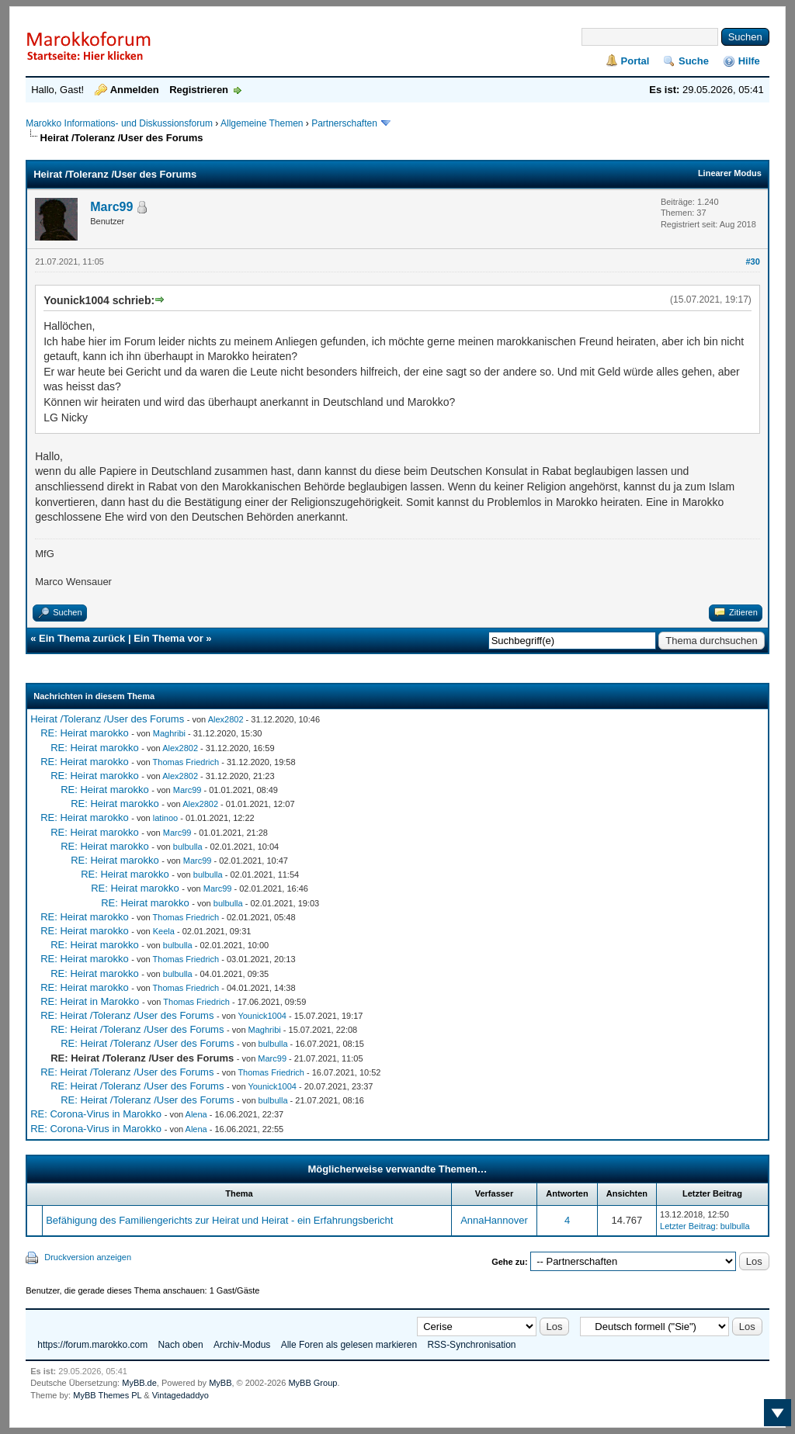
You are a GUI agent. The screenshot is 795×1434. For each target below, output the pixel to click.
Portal (635, 61)
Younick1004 (262, 1015)
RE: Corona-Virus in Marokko (95, 1114)
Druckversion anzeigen (87, 1257)
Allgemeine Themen (262, 123)
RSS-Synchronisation (471, 1344)
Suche (694, 61)
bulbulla (188, 846)
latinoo (165, 818)
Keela (164, 931)
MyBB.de (139, 1382)
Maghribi (169, 733)
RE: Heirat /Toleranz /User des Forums (127, 1015)
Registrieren (198, 89)
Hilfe (749, 61)
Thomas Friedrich (186, 762)
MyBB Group (312, 1382)
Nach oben (180, 1344)
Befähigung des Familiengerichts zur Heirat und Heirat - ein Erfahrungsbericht (219, 1220)
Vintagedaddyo (180, 1395)
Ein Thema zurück (82, 638)
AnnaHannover (494, 1220)
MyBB (220, 1382)
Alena (196, 1114)
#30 (752, 261)
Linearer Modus (730, 173)
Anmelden (134, 89)
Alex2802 (226, 719)
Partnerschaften (345, 123)
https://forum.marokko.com (92, 1344)
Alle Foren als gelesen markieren (349, 1344)
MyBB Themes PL (107, 1395)
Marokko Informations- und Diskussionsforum (119, 123)
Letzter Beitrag (688, 1226)
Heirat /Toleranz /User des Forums (107, 719)
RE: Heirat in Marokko (89, 1001)
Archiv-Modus (242, 1344)
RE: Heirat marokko (84, 733)
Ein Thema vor (168, 638)
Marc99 (111, 206)
